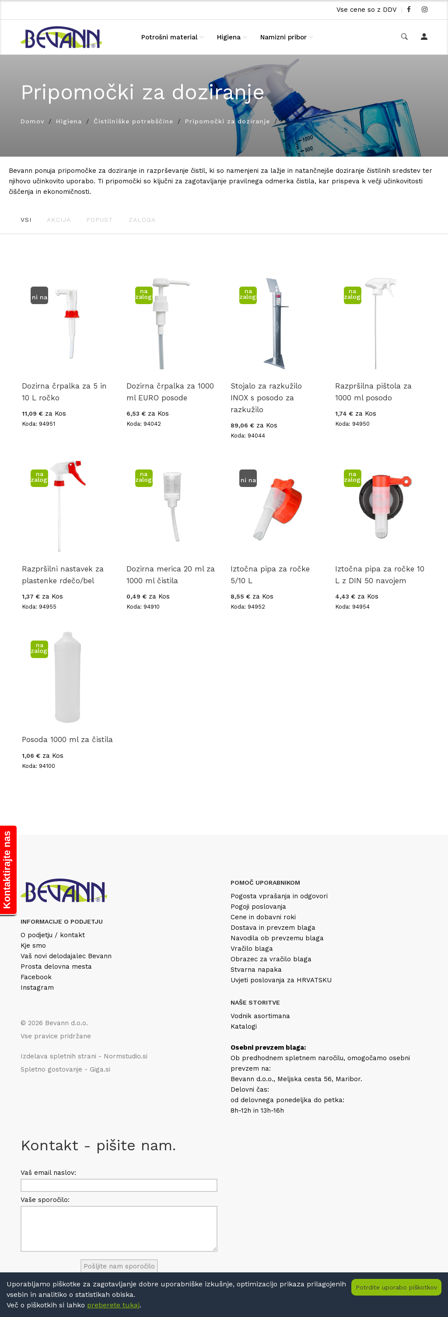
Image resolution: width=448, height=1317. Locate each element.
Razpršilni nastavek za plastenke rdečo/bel (63, 574)
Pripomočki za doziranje (227, 121)
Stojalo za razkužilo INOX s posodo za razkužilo (266, 398)
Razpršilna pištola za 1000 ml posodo (373, 392)
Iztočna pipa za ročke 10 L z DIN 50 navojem (379, 574)
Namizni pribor (283, 37)
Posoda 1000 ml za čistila (67, 739)
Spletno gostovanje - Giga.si (65, 1069)
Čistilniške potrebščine (133, 121)
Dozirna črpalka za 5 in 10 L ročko (64, 392)
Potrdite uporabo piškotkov (396, 1287)
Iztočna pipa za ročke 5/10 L (270, 574)
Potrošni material (169, 37)
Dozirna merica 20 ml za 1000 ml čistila (170, 574)
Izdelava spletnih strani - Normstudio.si (84, 1056)
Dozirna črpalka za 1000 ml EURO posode (170, 392)
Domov (32, 121)
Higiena (229, 37)
